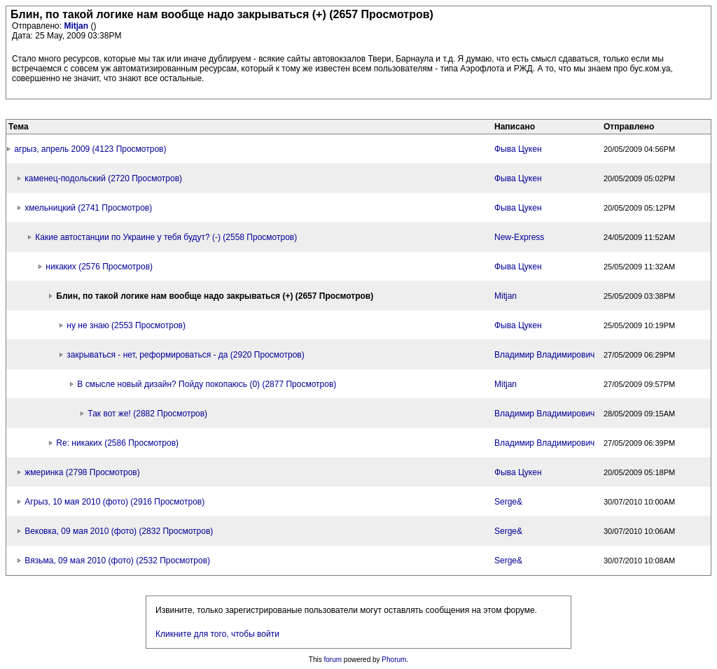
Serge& (508, 502)
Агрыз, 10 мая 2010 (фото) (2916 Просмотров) (114, 502)
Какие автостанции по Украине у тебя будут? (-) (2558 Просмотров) (166, 237)
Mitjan (77, 26)
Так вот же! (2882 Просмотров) (147, 413)
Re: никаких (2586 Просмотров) (117, 443)
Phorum (394, 659)
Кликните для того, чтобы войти (217, 634)
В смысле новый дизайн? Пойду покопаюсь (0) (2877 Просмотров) (206, 384)
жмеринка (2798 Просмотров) (82, 472)
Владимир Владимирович (544, 355)
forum (333, 659)
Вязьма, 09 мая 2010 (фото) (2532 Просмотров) (117, 560)
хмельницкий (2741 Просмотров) (88, 208)
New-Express (519, 237)
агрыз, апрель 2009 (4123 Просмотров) (90, 149)
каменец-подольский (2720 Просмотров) (103, 178)
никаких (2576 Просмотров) (99, 267)
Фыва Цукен (518, 149)
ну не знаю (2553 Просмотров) (126, 325)
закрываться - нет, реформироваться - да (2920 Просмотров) (185, 355)
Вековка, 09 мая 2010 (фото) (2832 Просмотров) (119, 531)
